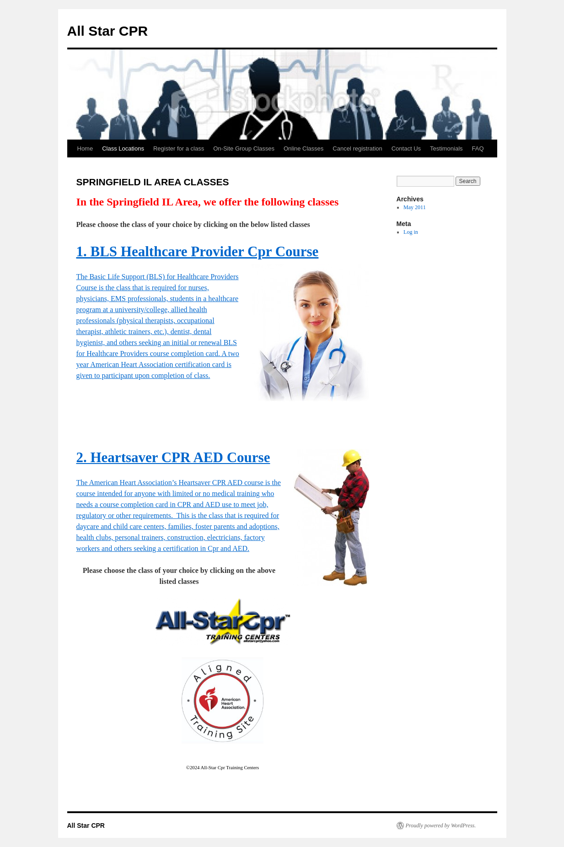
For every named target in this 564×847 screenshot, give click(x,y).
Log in (410, 232)
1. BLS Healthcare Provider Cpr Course (197, 251)
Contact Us (406, 148)
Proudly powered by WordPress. (441, 825)
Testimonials (446, 148)
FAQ (478, 148)
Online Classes (303, 148)
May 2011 (414, 207)
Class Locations (123, 148)
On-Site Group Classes (243, 148)
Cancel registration (357, 148)
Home (85, 148)
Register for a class (178, 148)
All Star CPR (107, 30)
